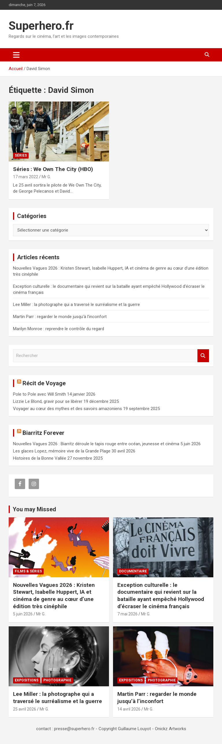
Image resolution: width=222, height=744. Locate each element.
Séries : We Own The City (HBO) (53, 169)
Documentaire (133, 571)
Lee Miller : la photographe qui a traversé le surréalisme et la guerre (76, 304)
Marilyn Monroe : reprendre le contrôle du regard (58, 328)
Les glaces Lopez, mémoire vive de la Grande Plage (61, 451)
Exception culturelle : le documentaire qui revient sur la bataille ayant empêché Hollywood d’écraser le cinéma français (160, 596)
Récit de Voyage (44, 383)
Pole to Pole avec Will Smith (39, 394)
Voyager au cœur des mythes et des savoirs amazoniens (67, 408)
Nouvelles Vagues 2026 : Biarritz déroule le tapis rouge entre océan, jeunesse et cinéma (96, 443)
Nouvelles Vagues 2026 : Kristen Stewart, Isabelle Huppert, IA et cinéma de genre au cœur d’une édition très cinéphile (54, 596)
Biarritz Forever (43, 432)
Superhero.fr (41, 26)
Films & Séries (28, 571)
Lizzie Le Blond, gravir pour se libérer (47, 401)
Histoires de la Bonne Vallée (39, 458)
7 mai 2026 (127, 614)
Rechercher (203, 355)
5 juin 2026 (23, 614)
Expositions (26, 680)
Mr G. (46, 176)
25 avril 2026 (24, 709)
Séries (21, 155)
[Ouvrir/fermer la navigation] (16, 54)
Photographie (57, 680)
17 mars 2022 (25, 176)
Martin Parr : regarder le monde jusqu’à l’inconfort (60, 316)
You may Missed (34, 509)
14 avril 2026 (128, 709)
